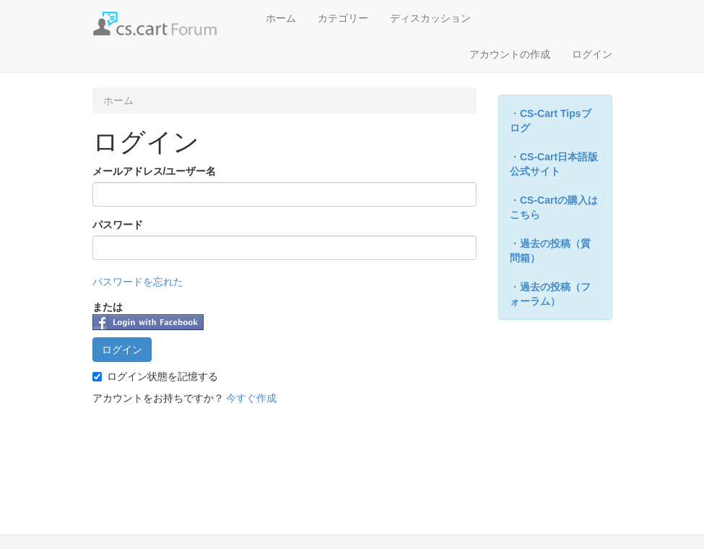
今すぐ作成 (251, 398)
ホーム (281, 18)
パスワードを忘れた (137, 282)
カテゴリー (343, 18)
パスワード (117, 224)
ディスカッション (430, 18)
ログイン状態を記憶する (155, 376)
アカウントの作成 (509, 54)
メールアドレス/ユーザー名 (154, 171)
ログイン (592, 54)
